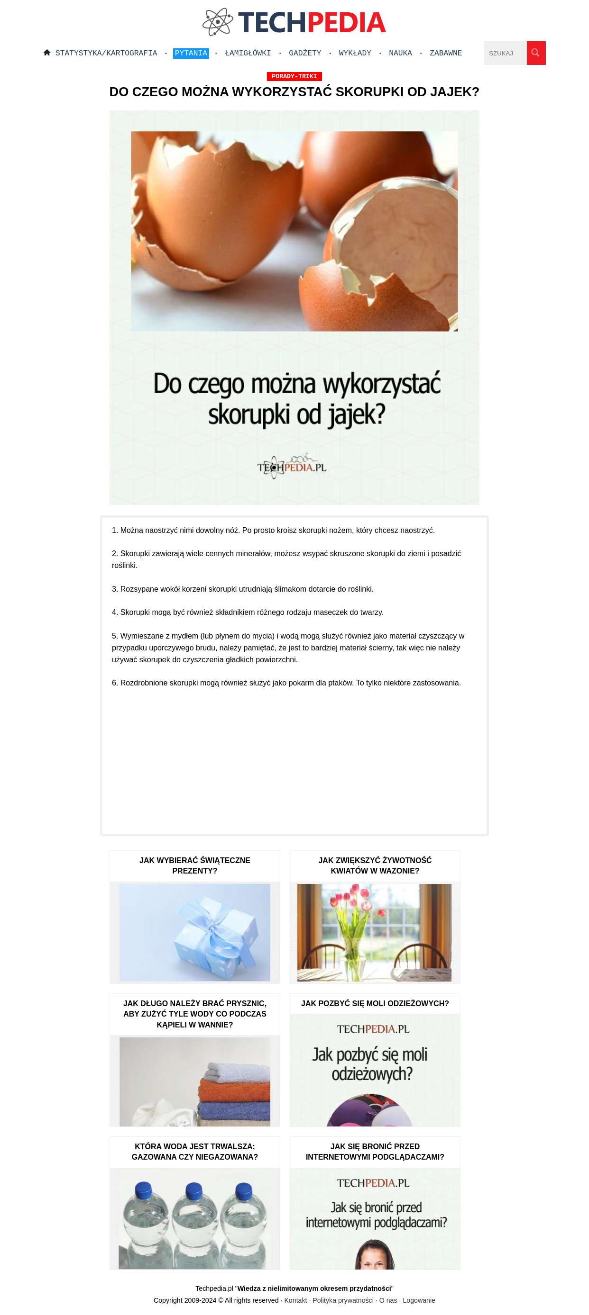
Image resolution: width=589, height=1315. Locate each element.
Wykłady (355, 53)
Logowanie (419, 1300)
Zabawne (446, 53)
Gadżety (305, 53)
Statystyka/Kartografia (106, 53)
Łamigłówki (248, 53)
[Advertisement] (294, 755)
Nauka (400, 53)
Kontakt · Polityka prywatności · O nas (340, 1300)
